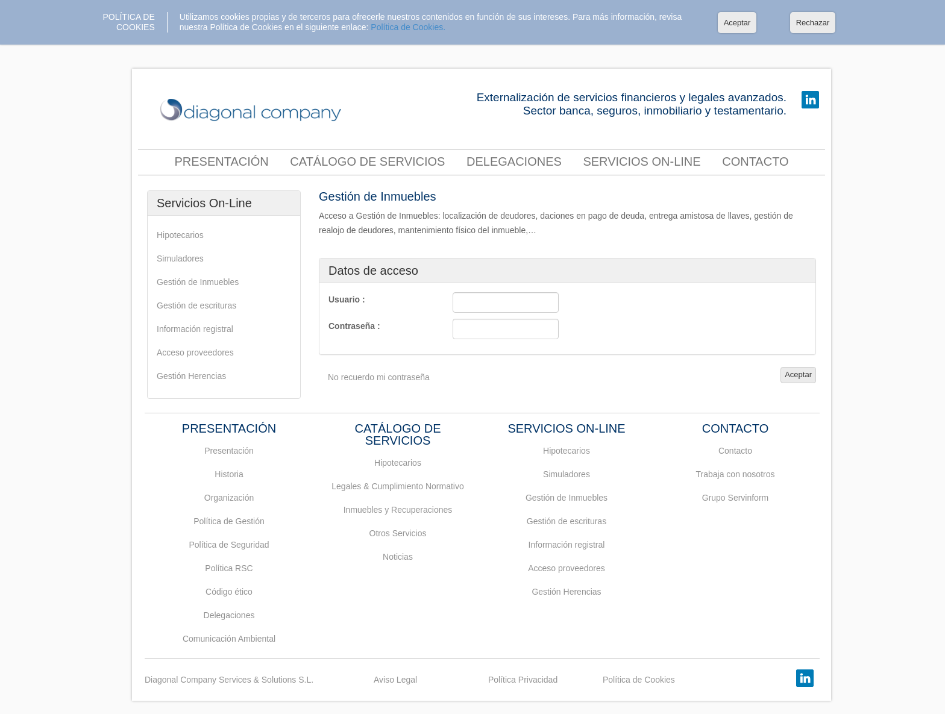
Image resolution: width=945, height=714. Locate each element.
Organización (229, 498)
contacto (755, 161)
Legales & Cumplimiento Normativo (397, 486)
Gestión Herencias (191, 376)
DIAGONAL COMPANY (253, 110)
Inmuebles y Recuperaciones (398, 510)
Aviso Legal (395, 679)
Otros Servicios (398, 533)
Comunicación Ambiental (229, 639)
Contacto (735, 451)
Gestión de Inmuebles (198, 282)
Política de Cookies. (408, 27)
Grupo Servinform (735, 498)
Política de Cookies (639, 679)
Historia (229, 474)
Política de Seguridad (229, 545)
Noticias (398, 557)
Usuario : (346, 299)
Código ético (229, 592)
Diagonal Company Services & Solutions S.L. (229, 679)
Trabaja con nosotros (735, 474)
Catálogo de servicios (367, 161)
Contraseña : (354, 326)
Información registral (195, 329)
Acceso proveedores (195, 352)
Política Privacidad (522, 679)
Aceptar (737, 22)
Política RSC (229, 568)
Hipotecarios (180, 235)
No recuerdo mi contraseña (379, 377)
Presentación (221, 161)
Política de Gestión (229, 521)
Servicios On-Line (641, 161)
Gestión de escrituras (196, 305)
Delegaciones (514, 161)
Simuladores (180, 258)
